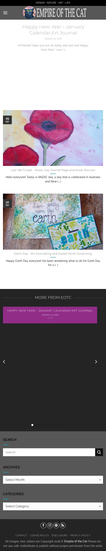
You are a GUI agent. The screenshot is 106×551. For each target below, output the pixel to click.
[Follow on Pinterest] (56, 525)
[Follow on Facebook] (43, 525)
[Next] (95, 362)
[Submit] (99, 452)
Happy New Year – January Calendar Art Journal (53, 29)
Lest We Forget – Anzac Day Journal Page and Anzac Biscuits (53, 170)
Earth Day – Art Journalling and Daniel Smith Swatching (53, 253)
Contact (21, 535)
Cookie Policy (39, 535)
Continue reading (53, 57)
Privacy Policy (80, 535)
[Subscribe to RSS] (63, 525)
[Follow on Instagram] (50, 525)
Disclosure (59, 535)
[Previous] (4, 362)
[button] (5, 12)
